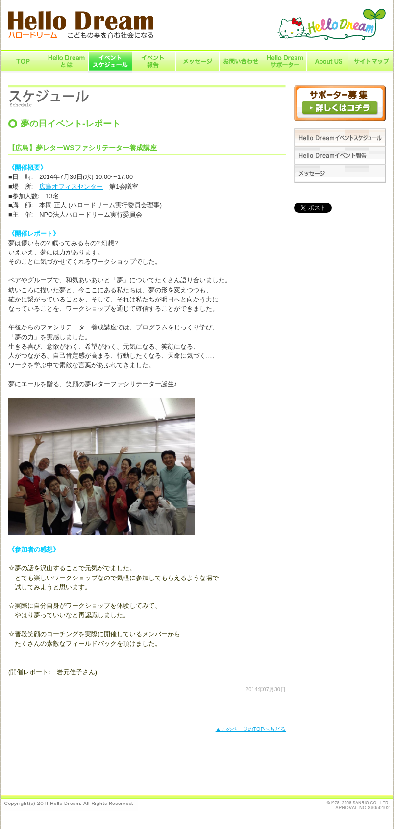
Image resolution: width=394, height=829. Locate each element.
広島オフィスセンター (71, 186)
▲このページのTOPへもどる (251, 729)
